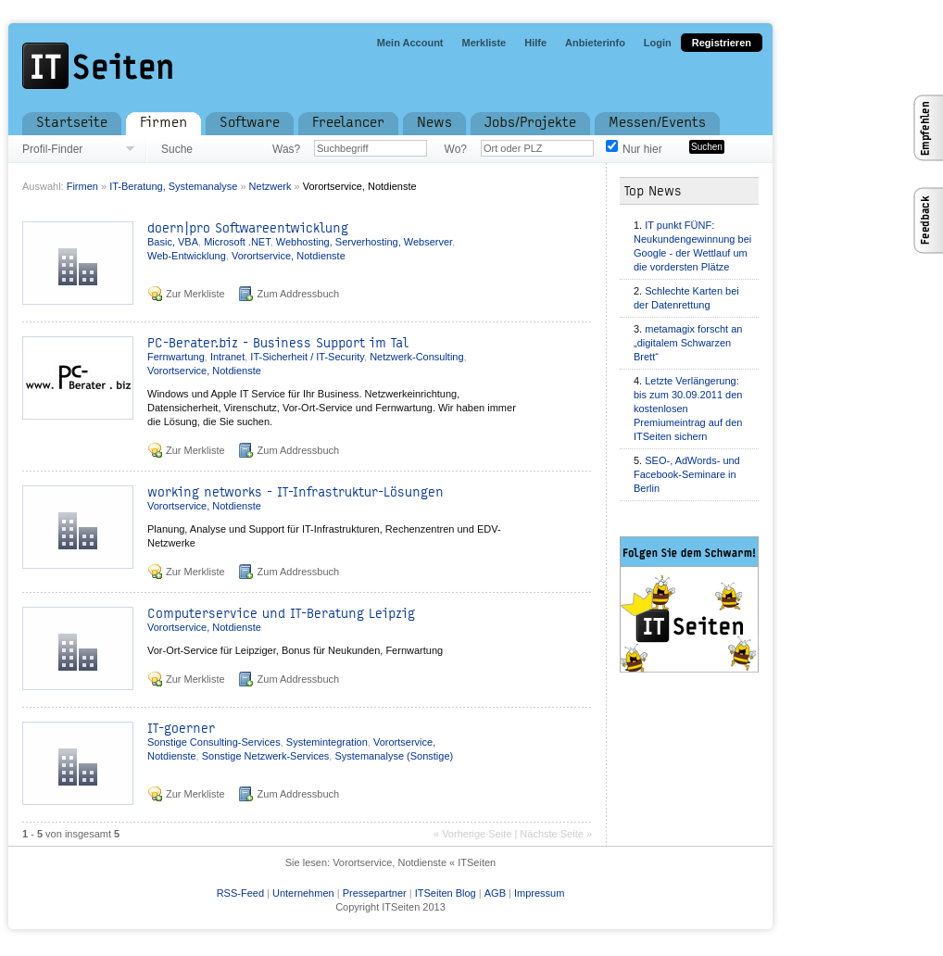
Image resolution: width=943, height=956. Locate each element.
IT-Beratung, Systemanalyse (174, 186)
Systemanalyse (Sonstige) (393, 755)
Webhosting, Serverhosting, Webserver (364, 241)
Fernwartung (176, 356)
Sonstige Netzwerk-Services (266, 755)
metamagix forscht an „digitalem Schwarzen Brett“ (688, 342)
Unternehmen (303, 893)
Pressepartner (375, 893)
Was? (286, 149)
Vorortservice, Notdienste (360, 186)
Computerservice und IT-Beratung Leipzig (281, 614)
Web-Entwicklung (186, 255)
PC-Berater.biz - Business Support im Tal (278, 343)
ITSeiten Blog (445, 893)
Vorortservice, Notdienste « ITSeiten (414, 862)
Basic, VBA (172, 241)
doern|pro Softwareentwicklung (247, 228)
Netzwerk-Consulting (416, 356)
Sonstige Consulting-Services (214, 742)
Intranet (227, 356)
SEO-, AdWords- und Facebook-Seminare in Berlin (687, 474)
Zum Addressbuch (299, 293)
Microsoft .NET (237, 241)
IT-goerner (181, 729)
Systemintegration (327, 742)
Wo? (456, 149)
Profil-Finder (52, 149)
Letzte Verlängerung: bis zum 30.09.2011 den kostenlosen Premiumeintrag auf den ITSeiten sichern (688, 408)
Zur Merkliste (195, 293)
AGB (495, 893)
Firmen (82, 186)
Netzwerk (270, 186)
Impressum (539, 893)
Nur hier (642, 149)
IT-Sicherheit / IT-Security (307, 356)
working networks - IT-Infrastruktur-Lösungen (295, 492)
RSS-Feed (240, 893)
